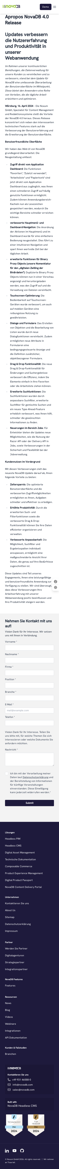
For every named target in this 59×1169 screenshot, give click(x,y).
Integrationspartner (16, 969)
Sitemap (9, 917)
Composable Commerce (18, 866)
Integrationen (12, 1030)
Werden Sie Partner (16, 948)
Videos (9, 1017)
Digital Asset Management (20, 852)
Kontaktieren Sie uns (17, 903)
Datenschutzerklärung (35, 777)
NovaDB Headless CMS (22, 1106)
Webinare (10, 1023)
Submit (30, 803)
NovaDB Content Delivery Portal (23, 887)
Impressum (11, 931)
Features (10, 985)
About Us (10, 910)
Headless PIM (12, 838)
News (8, 1003)
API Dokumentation (16, 1037)
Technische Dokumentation (20, 859)
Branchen (10, 1054)
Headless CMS (13, 845)
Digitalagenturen (14, 955)
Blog (7, 1010)
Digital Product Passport (19, 880)
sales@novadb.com (23, 1089)
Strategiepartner (14, 962)
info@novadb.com (23, 1084)
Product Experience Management (24, 873)
